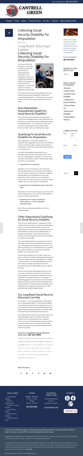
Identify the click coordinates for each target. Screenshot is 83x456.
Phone (75, 145)
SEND (67, 157)
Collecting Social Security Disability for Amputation (33, 34)
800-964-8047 (72, 1)
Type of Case (73, 134)
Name (65, 133)
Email (64, 145)
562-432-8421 (31, 407)
